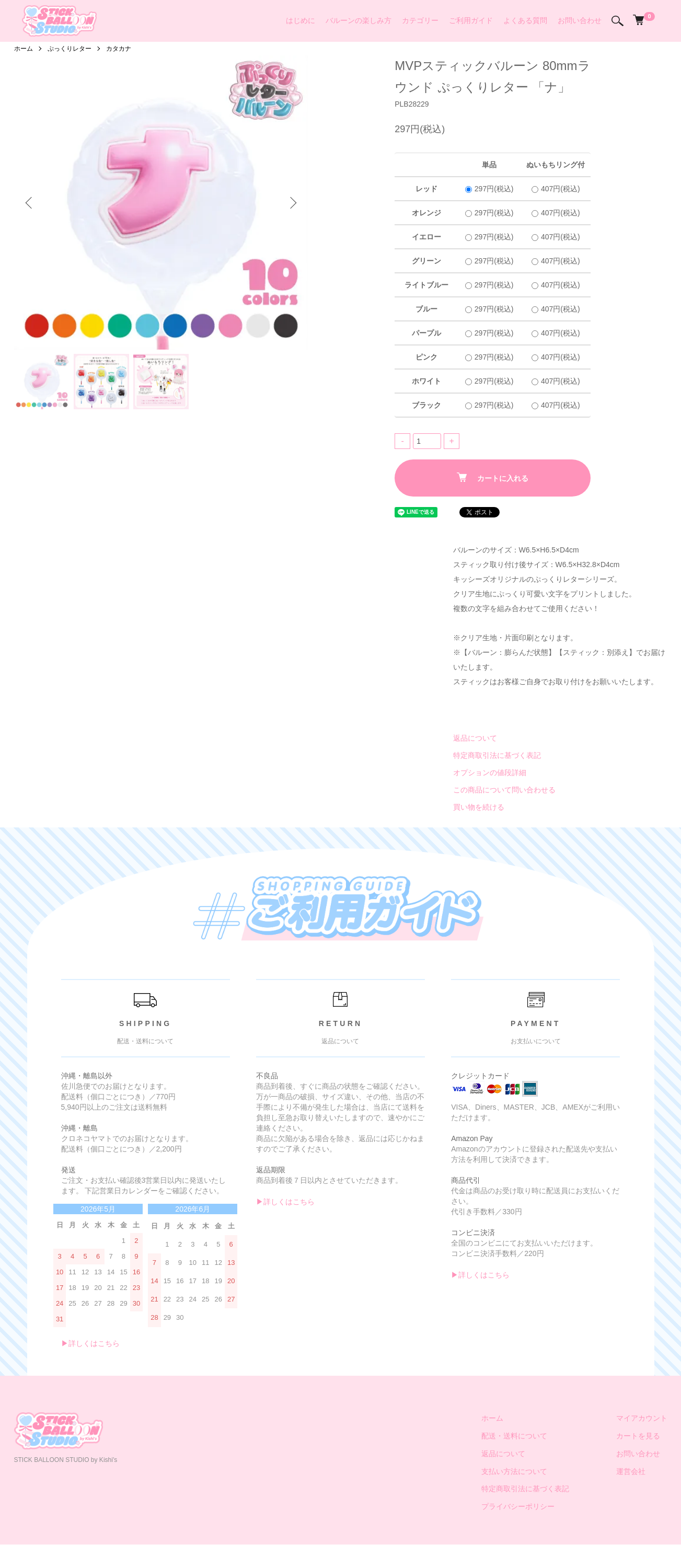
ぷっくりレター (69, 48)
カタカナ (118, 48)
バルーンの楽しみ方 (358, 20)
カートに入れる (492, 477)
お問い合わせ (580, 20)
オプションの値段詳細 (489, 772)
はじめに (300, 20)
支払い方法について (514, 1471)
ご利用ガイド (471, 20)
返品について (475, 738)
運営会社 (630, 1471)
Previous (30, 203)
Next (292, 203)
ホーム (23, 48)
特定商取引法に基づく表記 (497, 755)
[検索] (618, 21)
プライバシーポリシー (518, 1506)
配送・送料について (514, 1436)
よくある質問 (525, 20)
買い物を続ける (478, 807)
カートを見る (638, 1436)
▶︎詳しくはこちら (90, 1343)
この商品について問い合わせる (504, 790)
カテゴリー (420, 20)
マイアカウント (641, 1418)
